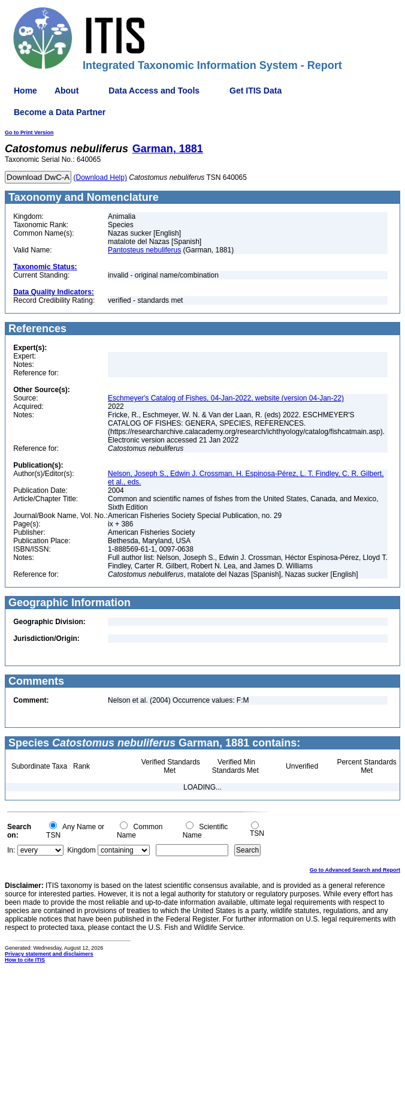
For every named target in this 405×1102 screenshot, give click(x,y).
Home (25, 90)
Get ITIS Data (255, 90)
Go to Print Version (29, 133)
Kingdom (81, 850)
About (66, 90)
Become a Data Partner (59, 112)
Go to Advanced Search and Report (355, 870)
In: (11, 850)
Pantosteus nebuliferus (144, 250)
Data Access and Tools (154, 90)
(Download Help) (100, 177)
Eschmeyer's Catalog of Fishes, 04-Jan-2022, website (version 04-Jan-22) (226, 398)
